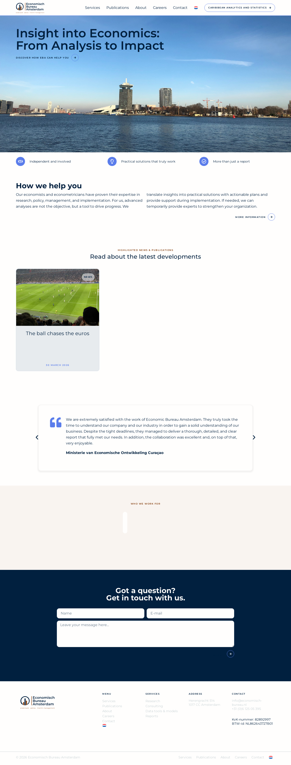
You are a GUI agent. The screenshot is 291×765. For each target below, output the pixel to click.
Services (92, 7)
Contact (180, 7)
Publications (117, 7)
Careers (160, 7)
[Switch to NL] (196, 8)
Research (153, 701)
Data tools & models (162, 711)
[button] (37, 437)
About (141, 7)
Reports (152, 716)
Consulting (154, 706)
